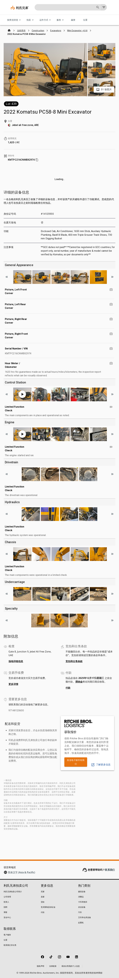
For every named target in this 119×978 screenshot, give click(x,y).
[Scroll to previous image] (6, 277)
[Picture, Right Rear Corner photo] (111, 319)
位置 (85, 20)
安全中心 (7, 917)
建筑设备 (81, 891)
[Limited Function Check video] (111, 407)
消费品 (81, 896)
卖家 (42, 896)
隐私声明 (40, 966)
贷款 (42, 902)
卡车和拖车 (82, 902)
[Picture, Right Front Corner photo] (111, 334)
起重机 (81, 922)
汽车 (80, 912)
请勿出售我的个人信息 (70, 966)
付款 (68, 687)
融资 (73, 20)
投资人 (6, 902)
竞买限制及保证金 (48, 907)
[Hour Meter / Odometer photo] (111, 363)
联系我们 (110, 869)
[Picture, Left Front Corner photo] (111, 290)
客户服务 (7, 934)
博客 (5, 912)
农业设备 (81, 907)
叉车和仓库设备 (84, 917)
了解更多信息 (100, 764)
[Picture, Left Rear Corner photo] (111, 304)
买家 (42, 891)
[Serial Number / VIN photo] (111, 349)
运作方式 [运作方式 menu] (45, 20)
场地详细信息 (15, 661)
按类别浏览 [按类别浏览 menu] (14, 20)
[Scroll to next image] (112, 277)
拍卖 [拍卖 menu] (30, 20)
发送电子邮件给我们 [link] (75, 762)
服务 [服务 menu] (60, 20)
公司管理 (7, 896)
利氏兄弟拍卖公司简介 (13, 891)
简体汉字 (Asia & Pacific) (21, 872)
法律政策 (52, 966)
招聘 (5, 907)
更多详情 (13, 684)
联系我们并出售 (10, 945)
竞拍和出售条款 (74, 661)
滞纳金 (79, 681)
